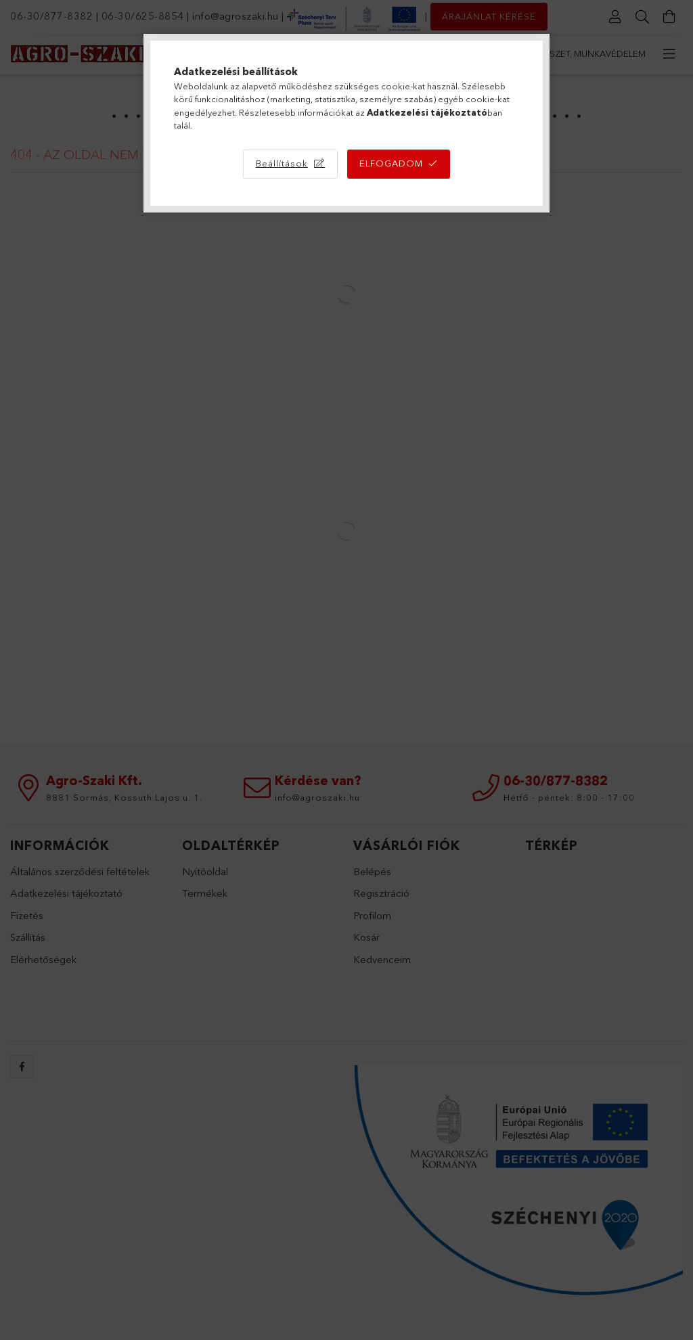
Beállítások (282, 163)
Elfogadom (391, 163)
